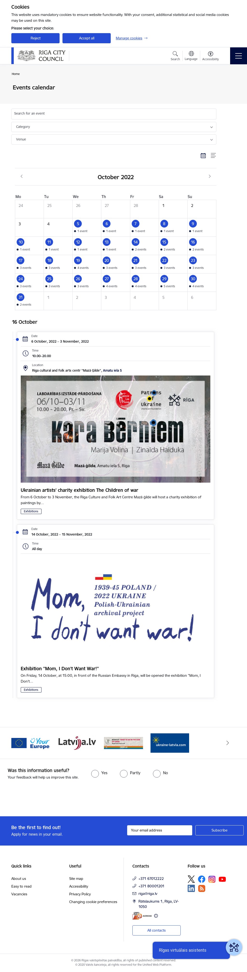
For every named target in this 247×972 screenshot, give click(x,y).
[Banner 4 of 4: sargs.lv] (169, 742)
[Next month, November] (210, 176)
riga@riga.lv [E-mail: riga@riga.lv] (147, 893)
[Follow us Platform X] (191, 879)
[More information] (156, 916)
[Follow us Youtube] (222, 879)
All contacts (156, 930)
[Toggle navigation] (238, 55)
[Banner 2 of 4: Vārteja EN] (77, 742)
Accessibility (78, 886)
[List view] (213, 155)
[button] (87, 227)
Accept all (86, 38)
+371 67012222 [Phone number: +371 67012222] (151, 878)
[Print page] (229, 85)
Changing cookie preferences (93, 901)
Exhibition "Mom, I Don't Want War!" (60, 668)
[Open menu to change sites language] (191, 56)
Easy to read (21, 886)
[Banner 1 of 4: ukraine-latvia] (31, 742)
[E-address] (142, 916)
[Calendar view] (203, 155)
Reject (36, 38)
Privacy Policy (80, 894)
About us (18, 878)
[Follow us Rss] (201, 888)
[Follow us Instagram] (212, 879)
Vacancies (19, 894)
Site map (76, 878)
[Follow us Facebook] (201, 879)
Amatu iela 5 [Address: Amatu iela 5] (112, 370)
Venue (21, 139)
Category (23, 127)
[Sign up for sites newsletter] (219, 830)
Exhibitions (31, 511)
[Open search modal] (175, 56)
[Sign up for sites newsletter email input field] (159, 830)
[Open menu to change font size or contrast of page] (210, 56)
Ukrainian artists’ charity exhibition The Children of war (79, 490)
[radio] (99, 773)
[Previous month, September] (21, 176)
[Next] (227, 743)
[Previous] (19, 743)
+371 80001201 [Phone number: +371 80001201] (151, 886)
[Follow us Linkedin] (191, 888)
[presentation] (40, 798)
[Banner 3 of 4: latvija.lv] (123, 742)
